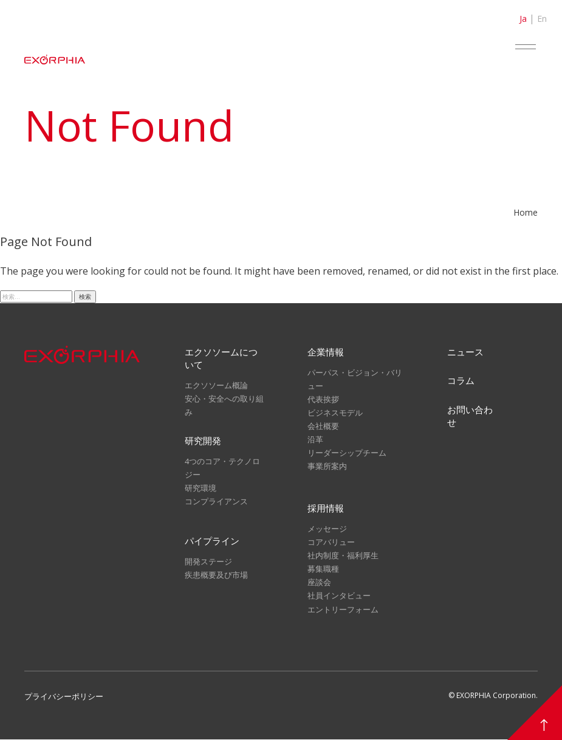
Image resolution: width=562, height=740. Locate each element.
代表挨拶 (323, 399)
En (542, 18)
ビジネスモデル (335, 412)
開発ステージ (208, 562)
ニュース (465, 352)
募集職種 (323, 569)
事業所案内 (327, 466)
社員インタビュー (339, 596)
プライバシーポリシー (63, 696)
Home (525, 212)
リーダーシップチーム (346, 452)
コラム (461, 381)
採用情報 (325, 509)
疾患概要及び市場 (216, 576)
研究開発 (203, 441)
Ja (523, 18)
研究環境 (200, 488)
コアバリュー (331, 543)
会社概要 (323, 425)
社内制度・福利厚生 (343, 556)
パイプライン (212, 542)
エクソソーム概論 (216, 385)
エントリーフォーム (343, 610)
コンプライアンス (216, 501)
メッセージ (327, 529)
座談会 (319, 583)
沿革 (315, 439)
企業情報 (325, 352)
